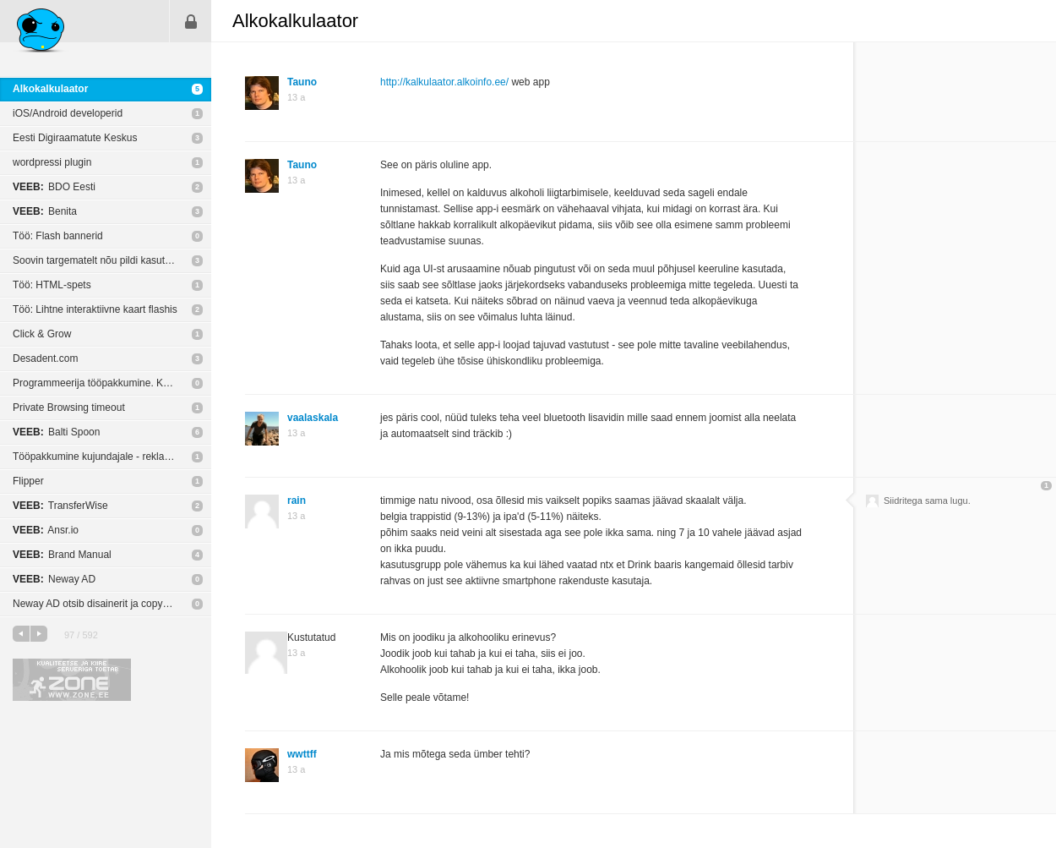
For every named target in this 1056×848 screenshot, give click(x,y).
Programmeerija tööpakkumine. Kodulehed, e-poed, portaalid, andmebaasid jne (112, 383)
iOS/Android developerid (67, 113)
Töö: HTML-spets (52, 285)
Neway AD (54, 579)
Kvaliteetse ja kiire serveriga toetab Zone (72, 680)
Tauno (302, 82)
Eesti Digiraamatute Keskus (75, 138)
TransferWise (60, 506)
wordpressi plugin (52, 162)
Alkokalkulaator (50, 89)
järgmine (38, 634)
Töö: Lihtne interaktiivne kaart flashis (95, 309)
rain (296, 500)
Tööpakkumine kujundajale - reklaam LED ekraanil (112, 456)
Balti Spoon (56, 432)
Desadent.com (45, 358)
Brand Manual (62, 555)
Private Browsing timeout (69, 407)
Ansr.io (46, 530)
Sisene (191, 21)
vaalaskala (312, 418)
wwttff (302, 754)
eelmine (21, 634)
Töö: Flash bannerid (58, 236)
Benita (45, 211)
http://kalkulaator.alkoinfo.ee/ (444, 82)
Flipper (28, 481)
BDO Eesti (54, 187)
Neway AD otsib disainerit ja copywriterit (103, 604)
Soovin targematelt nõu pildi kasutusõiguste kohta (112, 260)
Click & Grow (42, 334)
